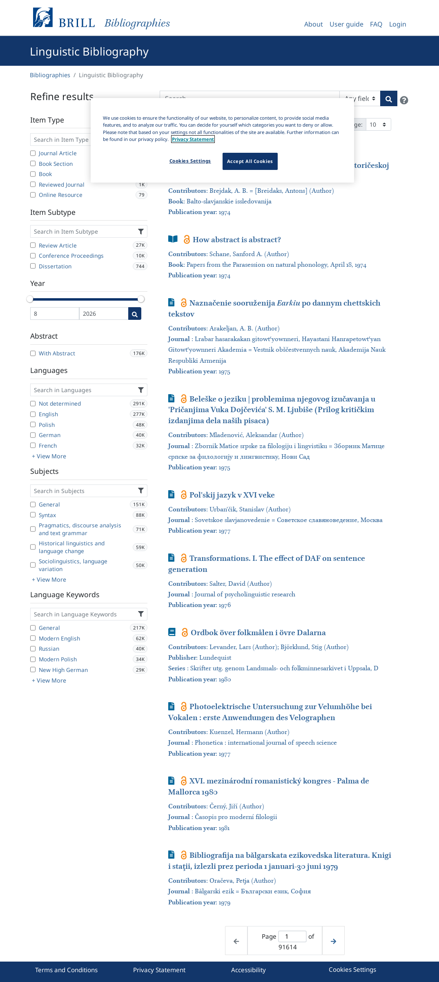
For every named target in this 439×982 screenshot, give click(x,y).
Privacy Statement (159, 970)
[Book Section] (33, 163)
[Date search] (134, 313)
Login (397, 24)
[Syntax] (33, 515)
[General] (33, 504)
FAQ (376, 24)
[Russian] (33, 649)
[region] (222, 140)
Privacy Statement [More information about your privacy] (193, 139)
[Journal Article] (33, 153)
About (313, 24)
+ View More (49, 456)
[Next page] (333, 940)
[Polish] (33, 424)
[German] (33, 435)
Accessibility (248, 970)
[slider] (30, 299)
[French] (33, 445)
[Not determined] (33, 403)
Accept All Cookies (250, 161)
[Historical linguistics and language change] (33, 547)
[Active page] (292, 936)
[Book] (33, 174)
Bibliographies (50, 75)
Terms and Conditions (66, 970)
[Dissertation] (33, 266)
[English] (33, 414)
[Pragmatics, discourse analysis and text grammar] (33, 529)
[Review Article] (33, 245)
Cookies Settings (352, 969)
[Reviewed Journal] (33, 184)
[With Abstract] (33, 353)
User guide (346, 24)
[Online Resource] (33, 195)
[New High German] (33, 669)
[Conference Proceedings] (33, 256)
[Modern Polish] (33, 659)
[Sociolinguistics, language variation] (33, 565)
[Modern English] (33, 638)
